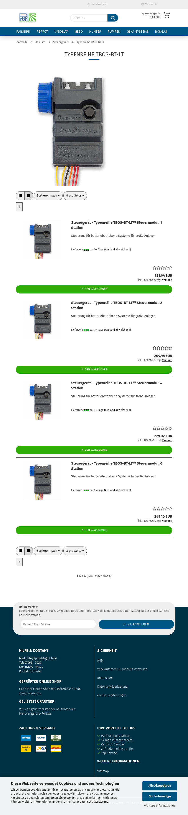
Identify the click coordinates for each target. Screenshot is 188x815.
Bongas (161, 31)
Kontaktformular (30, 671)
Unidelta (61, 31)
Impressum (105, 678)
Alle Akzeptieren (159, 786)
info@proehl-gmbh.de (41, 658)
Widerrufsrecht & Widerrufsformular (122, 669)
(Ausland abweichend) (117, 249)
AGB (100, 660)
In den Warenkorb (94, 289)
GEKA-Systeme (137, 31)
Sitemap (103, 771)
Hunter (95, 31)
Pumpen (114, 31)
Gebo (79, 31)
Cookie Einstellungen (111, 695)
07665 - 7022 (33, 663)
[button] (20, 195)
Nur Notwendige (160, 796)
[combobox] (48, 195)
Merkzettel (149, 4)
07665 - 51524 (34, 667)
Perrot (42, 31)
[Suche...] (112, 18)
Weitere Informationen (160, 806)
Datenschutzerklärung (94, 801)
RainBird (23, 31)
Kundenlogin (97, 4)
